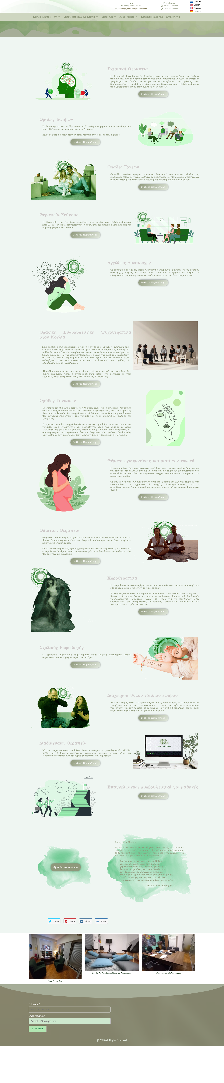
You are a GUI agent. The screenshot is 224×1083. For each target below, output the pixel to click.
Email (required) (37, 1015)
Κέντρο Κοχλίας (41, 16)
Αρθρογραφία (128, 16)
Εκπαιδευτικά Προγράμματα (81, 16)
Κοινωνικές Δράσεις (152, 16)
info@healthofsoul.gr (132, 5)
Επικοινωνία (173, 16)
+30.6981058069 (171, 5)
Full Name (34, 1004)
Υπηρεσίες (108, 16)
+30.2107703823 (171, 9)
